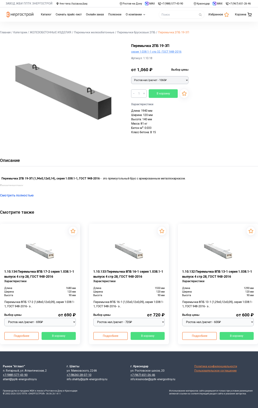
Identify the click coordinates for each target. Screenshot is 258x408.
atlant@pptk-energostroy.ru (20, 379)
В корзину (163, 93)
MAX (150, 3)
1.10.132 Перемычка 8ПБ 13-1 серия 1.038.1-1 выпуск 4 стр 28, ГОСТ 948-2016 (217, 274)
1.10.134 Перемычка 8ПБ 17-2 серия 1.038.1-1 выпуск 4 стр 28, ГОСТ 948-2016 (39, 274)
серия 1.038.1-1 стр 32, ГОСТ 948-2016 (156, 51)
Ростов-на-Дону (130, 4)
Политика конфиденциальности (215, 366)
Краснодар (201, 4)
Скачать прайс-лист (69, 14)
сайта (202, 391)
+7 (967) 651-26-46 (238, 4)
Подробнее (21, 336)
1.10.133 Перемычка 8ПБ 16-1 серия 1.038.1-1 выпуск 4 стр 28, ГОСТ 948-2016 (128, 274)
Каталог (46, 14)
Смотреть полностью (19, 195)
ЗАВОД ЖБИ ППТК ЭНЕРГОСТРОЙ (29, 3)
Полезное (114, 14)
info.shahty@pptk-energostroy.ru (87, 379)
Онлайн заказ (95, 14)
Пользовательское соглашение (215, 370)
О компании (135, 14)
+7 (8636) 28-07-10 (79, 375)
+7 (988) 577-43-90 (170, 4)
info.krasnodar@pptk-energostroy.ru (152, 379)
